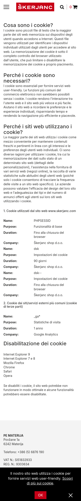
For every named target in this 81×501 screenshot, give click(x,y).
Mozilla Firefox (13, 363)
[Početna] (35, 7)
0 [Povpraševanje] (74, 7)
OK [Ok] (40, 495)
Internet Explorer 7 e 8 (19, 358)
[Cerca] (63, 7)
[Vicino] (70, 495)
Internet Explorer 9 (16, 354)
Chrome (9, 367)
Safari (7, 371)
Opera (7, 375)
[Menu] (6, 7)
